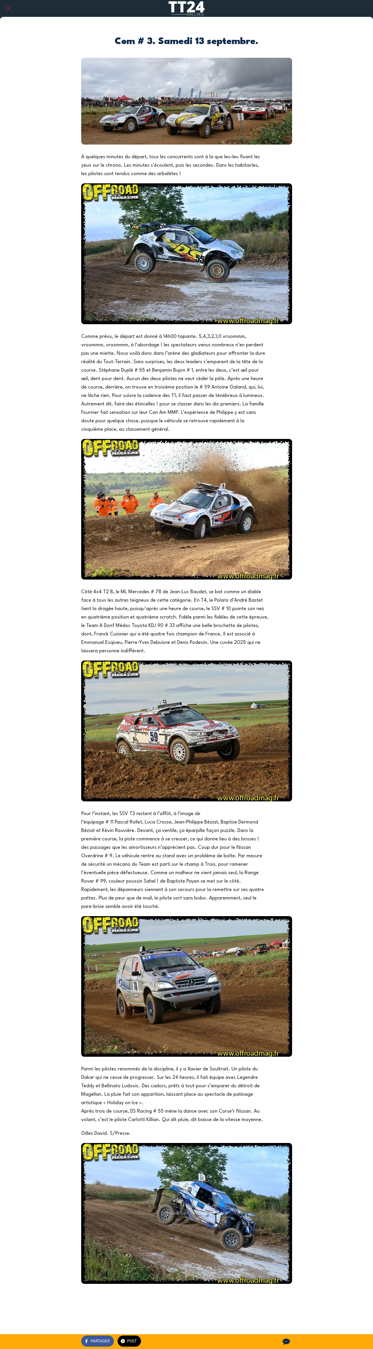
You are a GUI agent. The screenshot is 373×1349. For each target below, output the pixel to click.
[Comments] (285, 1341)
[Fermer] (8, 8)
